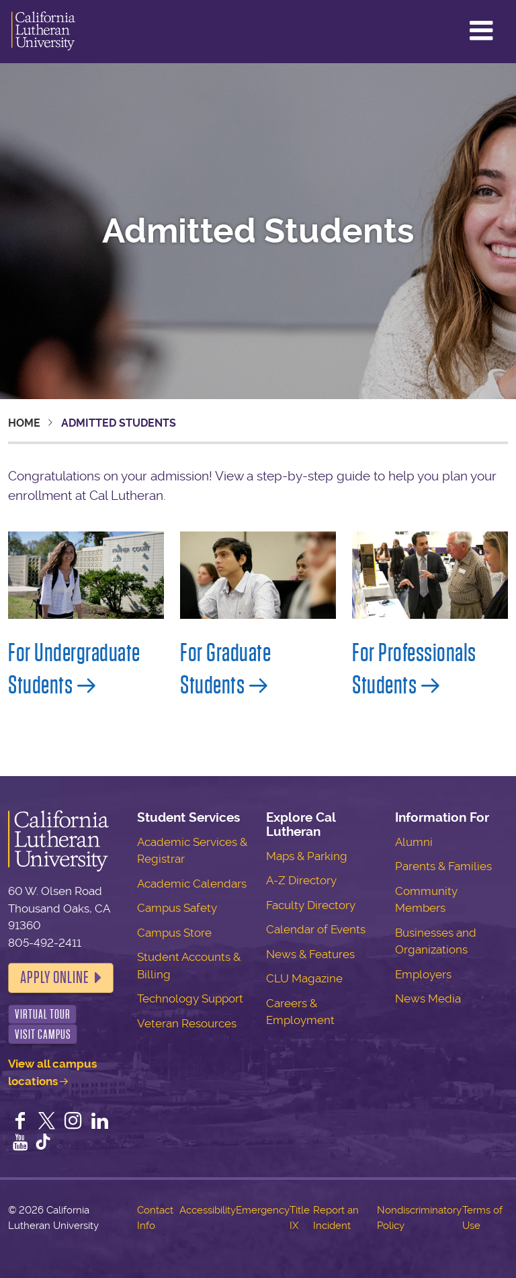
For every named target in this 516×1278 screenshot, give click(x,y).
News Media (428, 998)
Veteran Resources (186, 1023)
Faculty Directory (310, 905)
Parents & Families (443, 866)
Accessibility (207, 1210)
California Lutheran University (43, 31)
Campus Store (174, 932)
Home (24, 423)
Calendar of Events (316, 929)
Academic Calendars (192, 883)
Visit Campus (43, 1034)
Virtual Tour (43, 1014)
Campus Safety (177, 907)
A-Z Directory (301, 880)
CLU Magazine (304, 978)
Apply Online (54, 977)
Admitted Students (258, 231)
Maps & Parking (306, 856)
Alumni (414, 842)
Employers (423, 974)
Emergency (263, 1210)
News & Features (310, 954)
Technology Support (190, 998)
